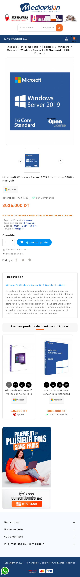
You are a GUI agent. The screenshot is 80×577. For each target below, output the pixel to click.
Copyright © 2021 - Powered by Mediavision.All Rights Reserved (40, 562)
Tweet (22, 259)
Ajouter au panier (34, 243)
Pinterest (29, 259)
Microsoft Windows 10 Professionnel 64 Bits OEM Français (18, 394)
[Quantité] (6, 242)
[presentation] (20, 161)
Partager (16, 259)
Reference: (8, 197)
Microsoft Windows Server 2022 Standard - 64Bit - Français (56, 394)
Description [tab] (15, 277)
